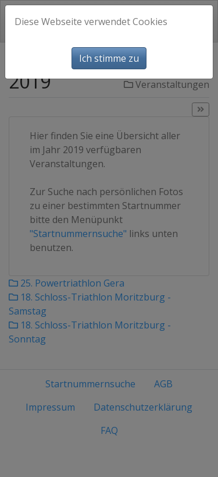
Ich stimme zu (109, 58)
